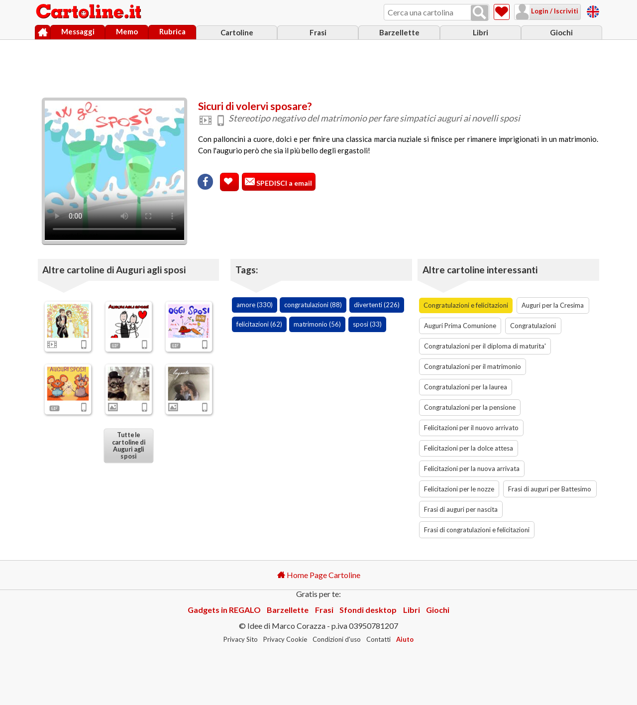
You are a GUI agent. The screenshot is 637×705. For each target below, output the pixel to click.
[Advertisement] (318, 66)
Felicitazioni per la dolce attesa (468, 448)
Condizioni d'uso (337, 639)
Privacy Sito (240, 639)
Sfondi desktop (368, 609)
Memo (127, 31)
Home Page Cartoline (318, 575)
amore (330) (254, 305)
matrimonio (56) (317, 324)
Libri (480, 32)
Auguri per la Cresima (553, 305)
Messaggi (78, 31)
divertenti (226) (377, 305)
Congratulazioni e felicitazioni (466, 305)
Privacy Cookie (285, 639)
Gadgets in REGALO (224, 609)
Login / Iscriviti (554, 11)
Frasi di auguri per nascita (461, 509)
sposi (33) (367, 324)
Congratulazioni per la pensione (470, 407)
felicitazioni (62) (259, 324)
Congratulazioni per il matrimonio (472, 366)
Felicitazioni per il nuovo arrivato (471, 428)
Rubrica (172, 31)
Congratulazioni (533, 326)
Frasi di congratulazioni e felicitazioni (477, 530)
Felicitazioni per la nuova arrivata (472, 468)
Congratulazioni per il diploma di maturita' (485, 346)
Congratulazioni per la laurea (465, 387)
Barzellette (399, 32)
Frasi (318, 32)
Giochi (561, 32)
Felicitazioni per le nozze (459, 489)
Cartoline (236, 32)
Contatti (378, 639)
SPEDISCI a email (283, 183)
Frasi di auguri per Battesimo (549, 489)
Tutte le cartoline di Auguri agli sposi (128, 445)
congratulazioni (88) (313, 305)
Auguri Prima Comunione (460, 326)
